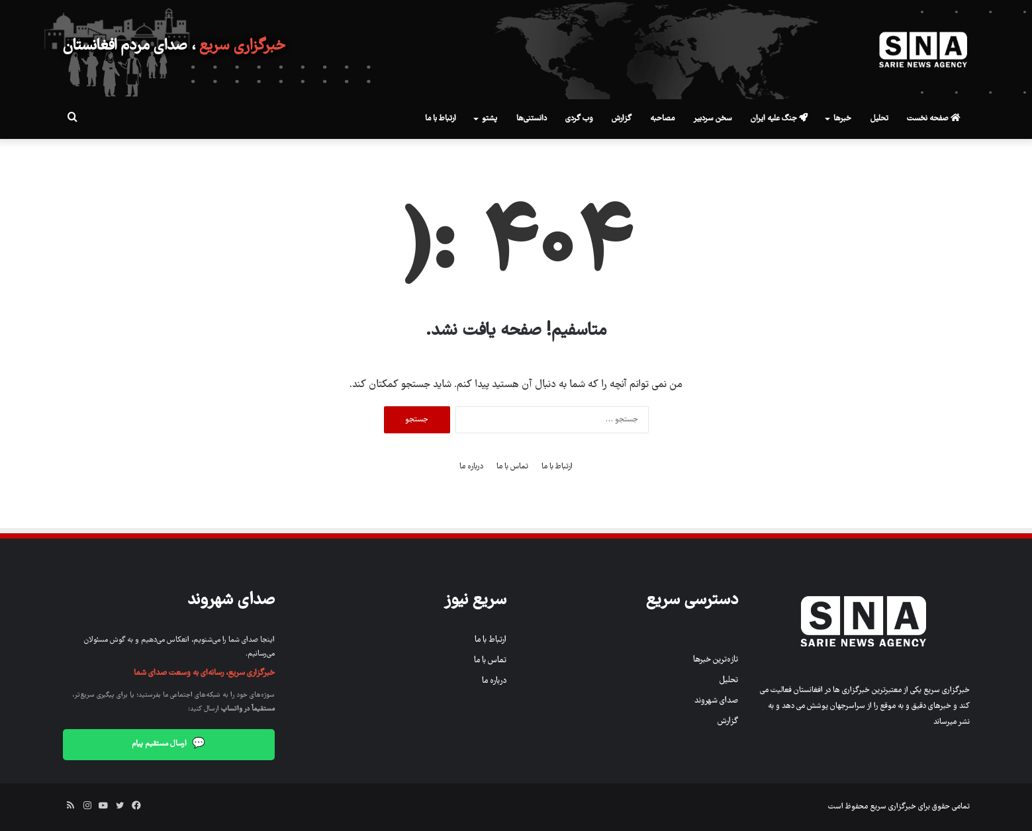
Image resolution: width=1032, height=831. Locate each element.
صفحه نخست (934, 118)
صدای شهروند (716, 701)
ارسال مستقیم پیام (168, 745)
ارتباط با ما (440, 118)
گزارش (622, 118)
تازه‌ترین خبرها (715, 660)
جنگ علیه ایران (779, 118)
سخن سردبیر (712, 118)
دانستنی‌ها (531, 118)
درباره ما (471, 466)
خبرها (842, 118)
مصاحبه (662, 118)
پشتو (489, 118)
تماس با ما (512, 466)
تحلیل (879, 118)
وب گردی (579, 118)
